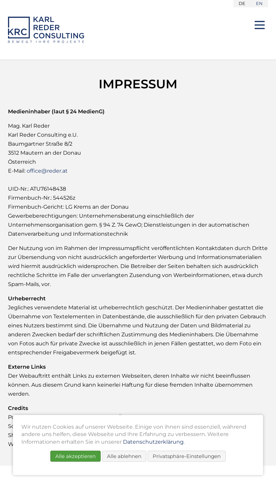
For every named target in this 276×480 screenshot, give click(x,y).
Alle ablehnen (124, 456)
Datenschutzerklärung (153, 442)
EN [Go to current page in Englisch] (259, 3)
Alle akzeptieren (75, 456)
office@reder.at (47, 171)
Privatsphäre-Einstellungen (187, 456)
